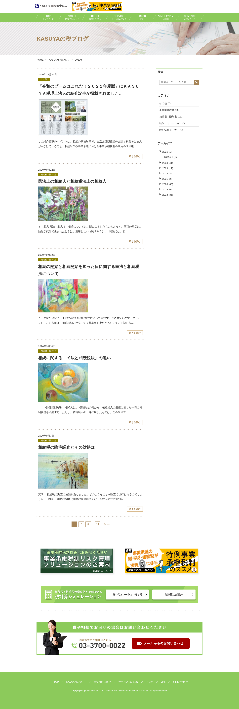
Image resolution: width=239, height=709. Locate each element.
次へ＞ (106, 524)
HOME (40, 59)
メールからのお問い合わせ (161, 643)
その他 (163, 103)
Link (163, 681)
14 (97, 524)
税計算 (164, 17)
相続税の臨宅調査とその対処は (66, 447)
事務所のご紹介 (94, 17)
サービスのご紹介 (117, 17)
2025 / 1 (168, 157)
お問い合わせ (190, 17)
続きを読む (135, 156)
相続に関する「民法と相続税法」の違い (74, 358)
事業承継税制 (166, 110)
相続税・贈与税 (168, 116)
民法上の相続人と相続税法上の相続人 (72, 181)
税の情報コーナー (169, 129)
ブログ (141, 17)
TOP (46, 17)
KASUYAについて (70, 17)
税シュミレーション (170, 123)
